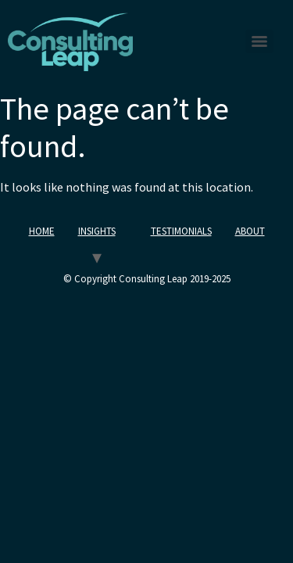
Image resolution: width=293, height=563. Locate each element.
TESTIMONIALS (181, 231)
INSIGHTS (97, 231)
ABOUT (250, 231)
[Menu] (259, 41)
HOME (42, 231)
